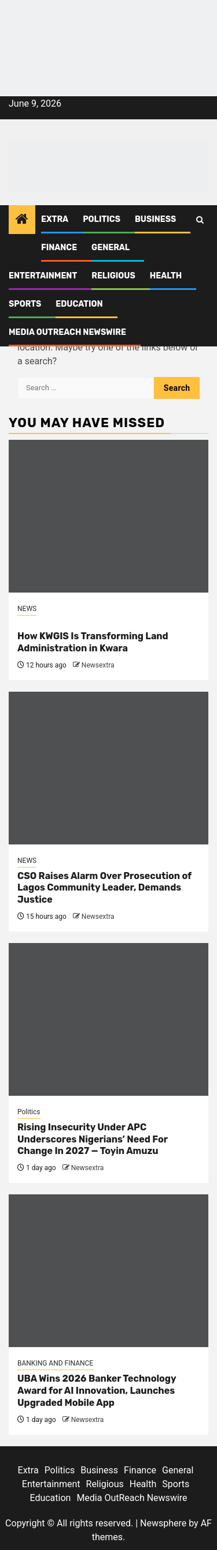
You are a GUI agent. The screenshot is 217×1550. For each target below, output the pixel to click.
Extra (54, 219)
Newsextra (98, 665)
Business (155, 219)
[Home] (22, 220)
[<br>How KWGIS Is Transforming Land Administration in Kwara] (108, 516)
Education (79, 304)
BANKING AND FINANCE (55, 1363)
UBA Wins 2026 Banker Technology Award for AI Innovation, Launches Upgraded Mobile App (96, 1390)
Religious (113, 276)
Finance (59, 247)
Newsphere (163, 1523)
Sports (25, 304)
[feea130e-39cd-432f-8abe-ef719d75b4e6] (108, 27)
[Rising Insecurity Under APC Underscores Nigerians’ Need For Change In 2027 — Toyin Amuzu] (108, 1019)
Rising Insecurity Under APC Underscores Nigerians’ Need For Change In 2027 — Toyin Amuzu (92, 1139)
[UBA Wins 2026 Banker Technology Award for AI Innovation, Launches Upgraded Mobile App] (108, 1270)
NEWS (26, 609)
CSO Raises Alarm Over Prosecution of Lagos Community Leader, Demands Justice (104, 888)
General (110, 247)
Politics (101, 219)
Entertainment (43, 276)
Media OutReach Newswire (67, 332)
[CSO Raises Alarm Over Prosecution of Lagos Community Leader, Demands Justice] (108, 768)
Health (166, 276)
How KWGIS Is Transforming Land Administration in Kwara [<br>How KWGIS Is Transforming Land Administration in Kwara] (92, 642)
